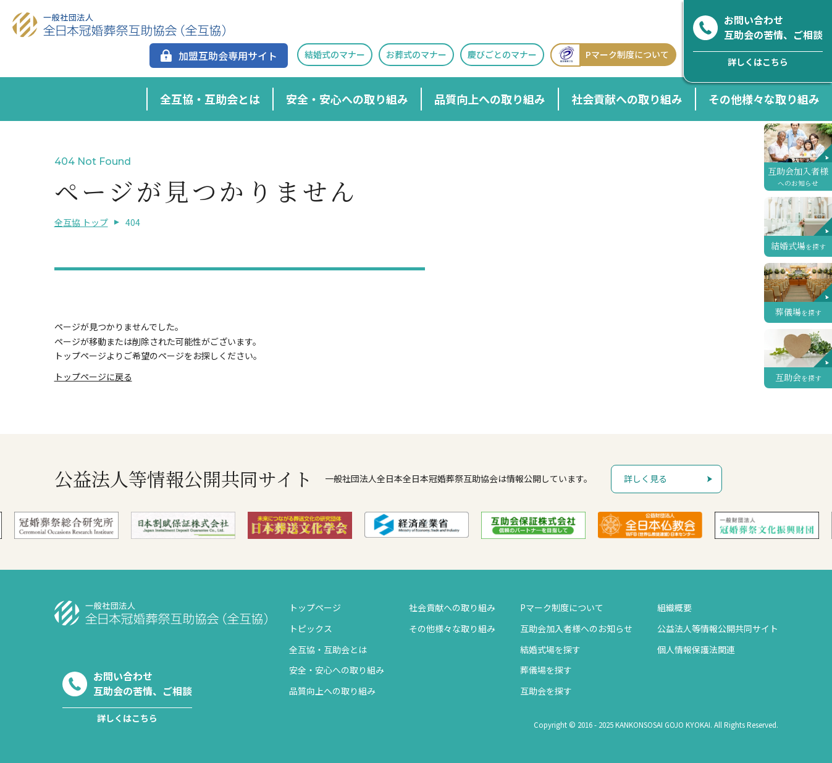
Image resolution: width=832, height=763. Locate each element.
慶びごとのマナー (502, 54)
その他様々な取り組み (764, 99)
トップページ (315, 607)
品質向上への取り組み (489, 99)
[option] (416, 525)
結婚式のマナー (335, 54)
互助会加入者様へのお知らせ (576, 628)
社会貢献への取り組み (627, 99)
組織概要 (674, 607)
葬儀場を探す (546, 670)
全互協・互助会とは (210, 99)
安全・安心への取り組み (347, 99)
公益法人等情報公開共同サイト (717, 628)
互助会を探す (546, 691)
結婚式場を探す (550, 649)
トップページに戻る (93, 376)
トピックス (310, 628)
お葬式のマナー (416, 54)
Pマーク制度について (609, 54)
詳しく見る (645, 478)
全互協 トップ (81, 222)
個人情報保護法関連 (696, 649)
